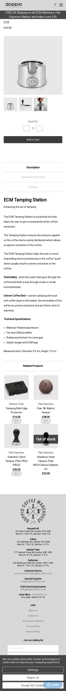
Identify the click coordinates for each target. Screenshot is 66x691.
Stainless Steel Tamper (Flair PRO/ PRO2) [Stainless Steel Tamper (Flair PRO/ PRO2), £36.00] (16, 460)
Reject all (33, 678)
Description (33, 167)
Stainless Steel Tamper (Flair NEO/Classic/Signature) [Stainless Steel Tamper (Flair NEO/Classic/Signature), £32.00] (45, 463)
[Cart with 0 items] (55, 4)
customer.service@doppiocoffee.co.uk (33, 573)
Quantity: (33, 121)
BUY (16, 421)
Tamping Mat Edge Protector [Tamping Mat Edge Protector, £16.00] (16, 410)
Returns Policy (33, 631)
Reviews (33, 187)
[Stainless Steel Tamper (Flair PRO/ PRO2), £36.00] (16, 436)
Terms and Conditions (33, 621)
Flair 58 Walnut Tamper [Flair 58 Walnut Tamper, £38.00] (46, 410)
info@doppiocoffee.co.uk (33, 581)
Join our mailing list (33, 640)
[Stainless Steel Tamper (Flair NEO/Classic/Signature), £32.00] (46, 436)
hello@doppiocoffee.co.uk (33, 589)
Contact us (33, 616)
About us (33, 610)
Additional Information (33, 177)
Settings (33, 670)
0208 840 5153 (40, 594)
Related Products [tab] (33, 366)
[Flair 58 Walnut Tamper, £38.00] (46, 387)
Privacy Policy (33, 626)
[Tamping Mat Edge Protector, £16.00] (16, 387)
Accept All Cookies (33, 685)
